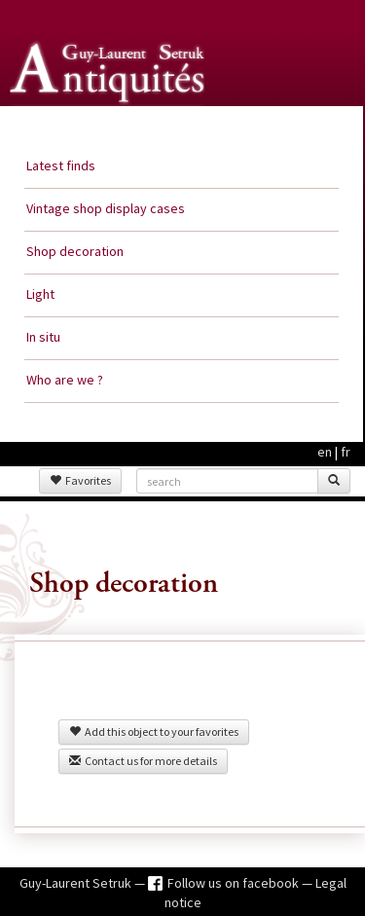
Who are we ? (64, 379)
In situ (43, 337)
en (324, 451)
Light (40, 294)
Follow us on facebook (234, 883)
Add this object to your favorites (153, 731)
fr (345, 451)
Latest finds (60, 165)
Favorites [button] (80, 480)
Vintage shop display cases (105, 208)
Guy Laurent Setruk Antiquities (111, 126)
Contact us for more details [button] (143, 760)
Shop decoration (75, 251)
